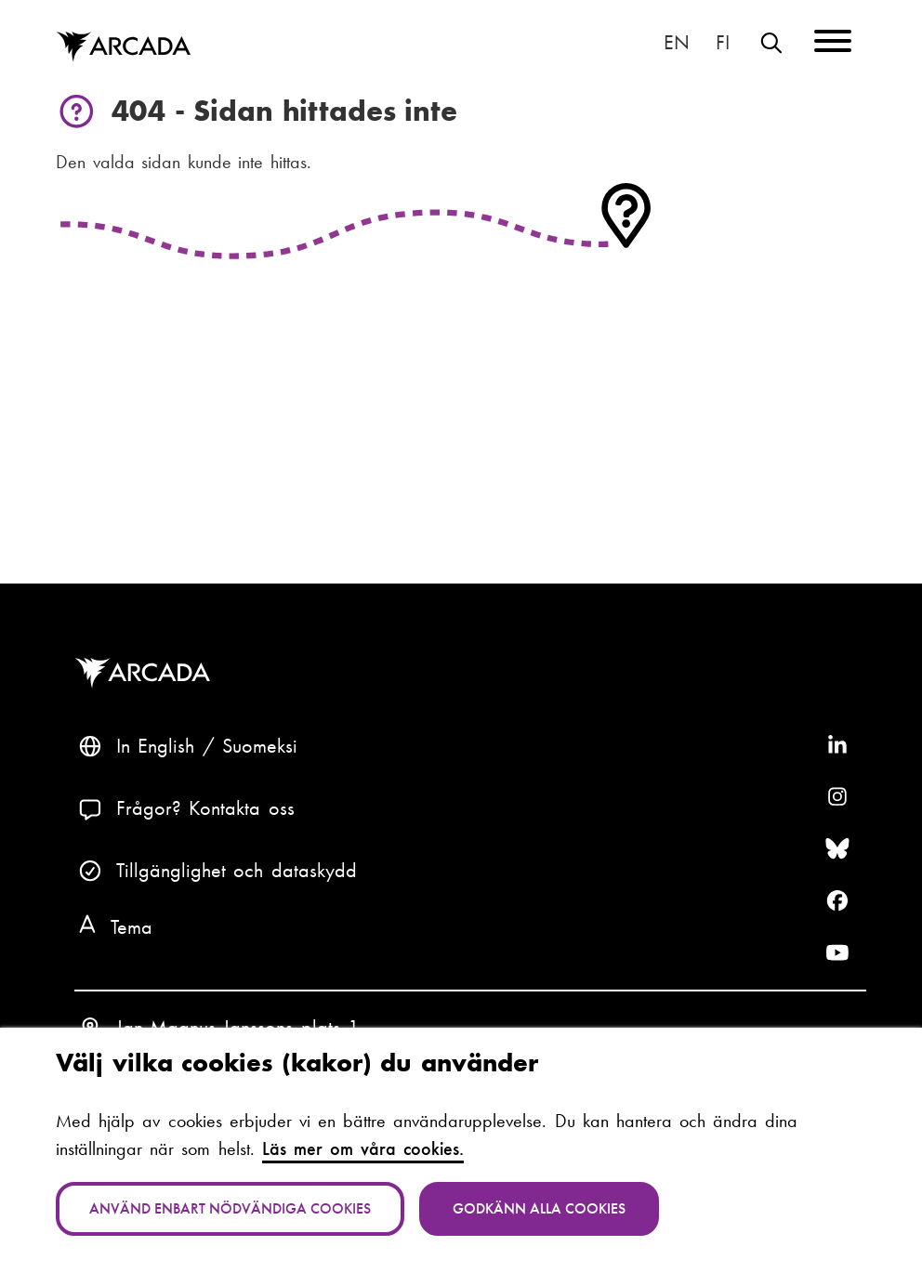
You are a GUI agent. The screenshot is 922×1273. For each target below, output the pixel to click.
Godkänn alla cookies (539, 1208)
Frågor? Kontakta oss (205, 807)
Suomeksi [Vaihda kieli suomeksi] (722, 42)
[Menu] (832, 44)
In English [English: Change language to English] (677, 42)
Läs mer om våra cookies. (363, 1149)
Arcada (146, 673)
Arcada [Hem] (123, 47)
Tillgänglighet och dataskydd (236, 870)
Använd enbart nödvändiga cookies (230, 1208)
